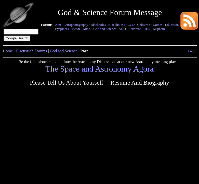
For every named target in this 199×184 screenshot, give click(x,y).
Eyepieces (62, 29)
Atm (58, 25)
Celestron (143, 25)
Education (172, 25)
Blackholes (98, 25)
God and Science (104, 29)
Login (192, 51)
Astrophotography (75, 25)
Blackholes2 (116, 25)
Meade (76, 29)
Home (8, 51)
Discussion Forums (31, 51)
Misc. (87, 29)
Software (135, 29)
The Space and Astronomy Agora (99, 68)
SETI (122, 29)
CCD (131, 25)
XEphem (159, 29)
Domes (157, 25)
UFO (146, 29)
